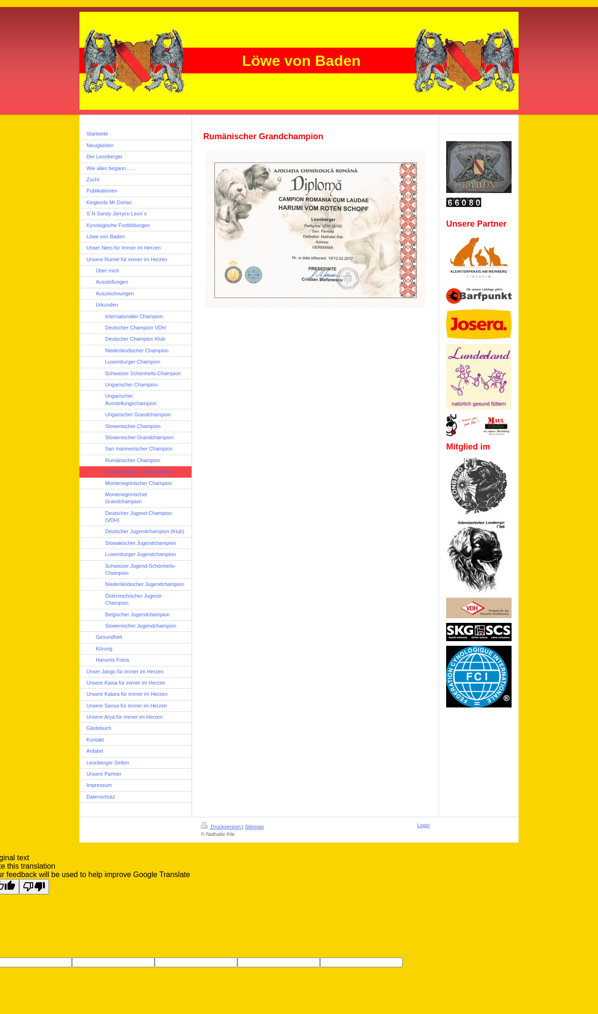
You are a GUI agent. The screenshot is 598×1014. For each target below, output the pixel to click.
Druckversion (221, 826)
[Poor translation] (34, 886)
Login (423, 825)
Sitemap (254, 826)
